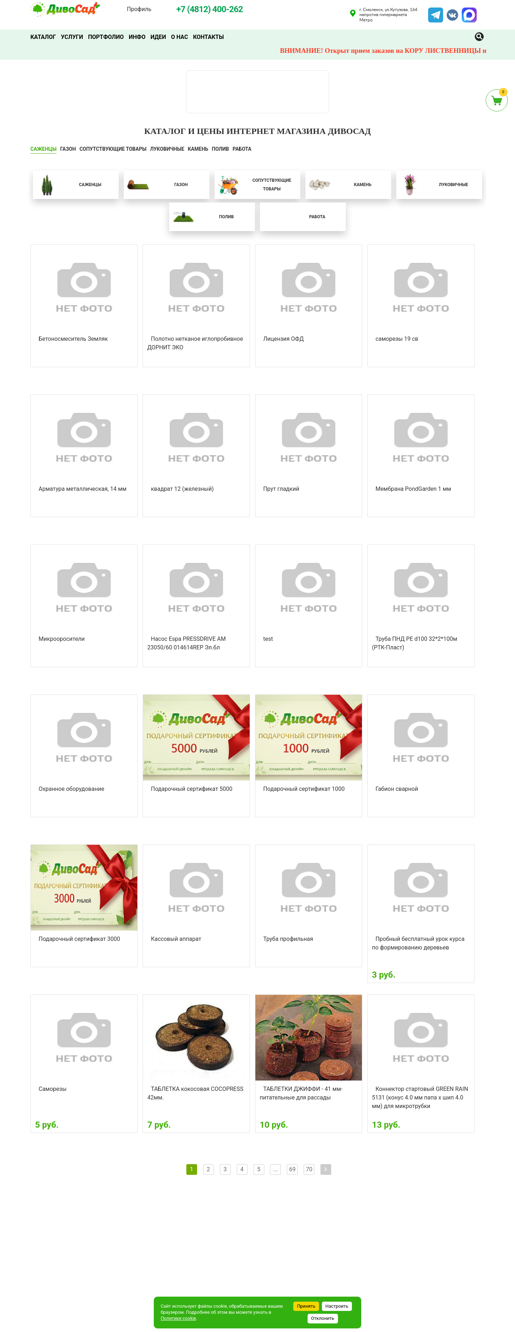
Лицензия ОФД (283, 338)
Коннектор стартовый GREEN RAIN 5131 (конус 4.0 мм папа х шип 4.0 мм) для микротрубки (420, 1097)
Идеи (158, 37)
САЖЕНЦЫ (43, 149)
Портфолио (106, 37)
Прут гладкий (281, 488)
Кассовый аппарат (176, 939)
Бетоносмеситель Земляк (73, 338)
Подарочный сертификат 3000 (79, 939)
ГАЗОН (68, 149)
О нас (179, 37)
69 (292, 1169)
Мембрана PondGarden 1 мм (413, 488)
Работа (241, 149)
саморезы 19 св (397, 338)
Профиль (139, 9)
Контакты (208, 37)
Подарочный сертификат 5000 (191, 788)
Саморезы (53, 1089)
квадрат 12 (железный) (182, 488)
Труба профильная (288, 939)
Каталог (43, 37)
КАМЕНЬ (198, 149)
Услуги (72, 37)
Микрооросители (62, 638)
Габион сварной (397, 788)
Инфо (137, 37)
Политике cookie (178, 1318)
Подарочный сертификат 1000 (304, 788)
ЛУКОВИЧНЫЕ (167, 149)
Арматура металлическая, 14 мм (83, 488)
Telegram (435, 12)
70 (309, 1169)
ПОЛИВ (220, 149)
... (275, 1169)
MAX (468, 12)
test (268, 638)
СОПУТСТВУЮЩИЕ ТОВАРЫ (113, 149)
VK (449, 12)
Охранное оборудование (71, 788)
